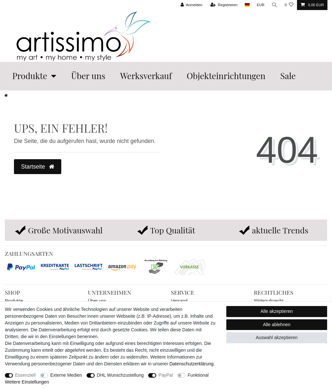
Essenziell (25, 375)
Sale (287, 75)
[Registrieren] (224, 5)
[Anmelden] (191, 5)
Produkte (29, 75)
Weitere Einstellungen (27, 381)
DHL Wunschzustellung (120, 375)
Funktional (198, 375)
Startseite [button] (37, 166)
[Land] (247, 5)
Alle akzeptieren (277, 311)
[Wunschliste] (289, 5)
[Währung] (260, 5)
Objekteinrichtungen (226, 75)
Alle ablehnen (276, 324)
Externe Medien (66, 375)
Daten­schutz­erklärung (191, 363)
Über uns (88, 75)
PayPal (166, 375)
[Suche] (274, 5)
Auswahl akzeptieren (277, 337)
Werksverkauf (146, 75)
